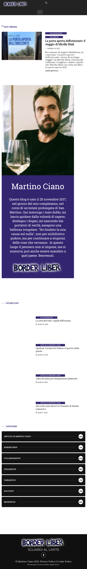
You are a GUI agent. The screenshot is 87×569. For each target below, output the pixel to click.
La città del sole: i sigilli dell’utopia (53, 320)
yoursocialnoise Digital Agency (49, 564)
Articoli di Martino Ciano (50, 345)
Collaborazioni (56, 33)
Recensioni (54, 37)
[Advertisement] (43, 293)
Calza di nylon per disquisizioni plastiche (56, 378)
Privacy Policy (47, 561)
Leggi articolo (53, 71)
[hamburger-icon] (39, 12)
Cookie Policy (64, 561)
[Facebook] (43, 554)
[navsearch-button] (46, 3)
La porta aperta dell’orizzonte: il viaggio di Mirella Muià (65, 42)
